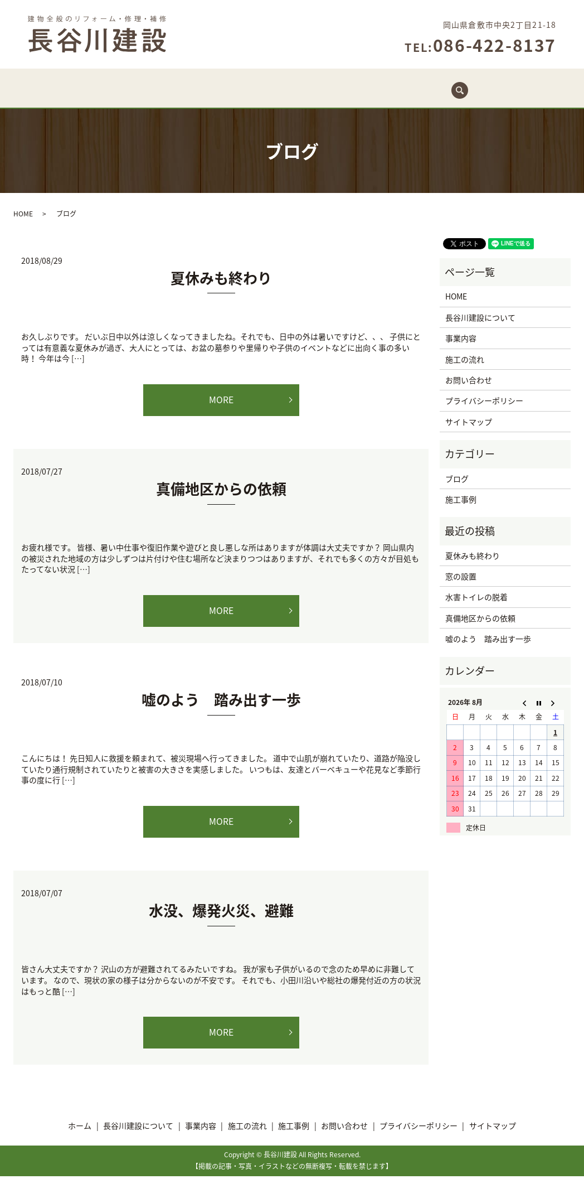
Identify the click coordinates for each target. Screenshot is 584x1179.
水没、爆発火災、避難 (221, 913)
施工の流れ (316, 96)
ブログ (457, 479)
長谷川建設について (179, 96)
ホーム (107, 96)
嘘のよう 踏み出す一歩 (221, 701)
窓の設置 (460, 577)
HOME (23, 215)
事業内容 (256, 96)
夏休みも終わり (221, 278)
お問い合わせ (441, 96)
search (495, 90)
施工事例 (377, 96)
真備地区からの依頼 (221, 490)
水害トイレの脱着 (476, 597)
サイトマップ (468, 422)
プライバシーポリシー (484, 401)
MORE (221, 401)
